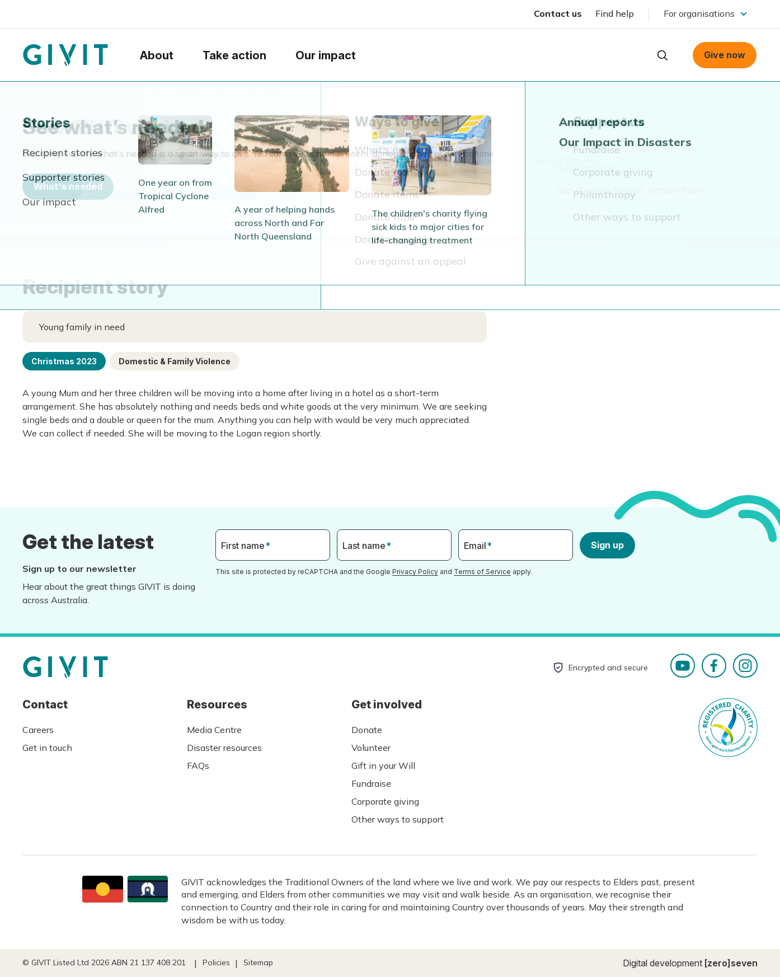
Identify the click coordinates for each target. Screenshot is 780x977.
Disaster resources (224, 747)
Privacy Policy (415, 571)
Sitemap (258, 962)
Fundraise (371, 783)
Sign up (607, 545)
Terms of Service (482, 571)
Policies (216, 962)
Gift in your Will (383, 765)
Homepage (65, 55)
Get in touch (47, 747)
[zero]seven (731, 963)
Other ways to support (397, 819)
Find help (614, 13)
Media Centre (214, 729)
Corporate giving (385, 801)
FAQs (198, 765)
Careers (38, 729)
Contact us (558, 13)
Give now (724, 54)
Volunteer (371, 747)
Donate (366, 729)
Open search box (662, 55)
